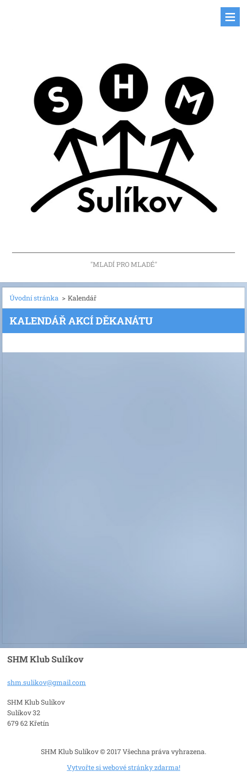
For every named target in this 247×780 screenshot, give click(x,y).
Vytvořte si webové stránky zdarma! (123, 767)
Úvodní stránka (34, 297)
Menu (230, 16)
